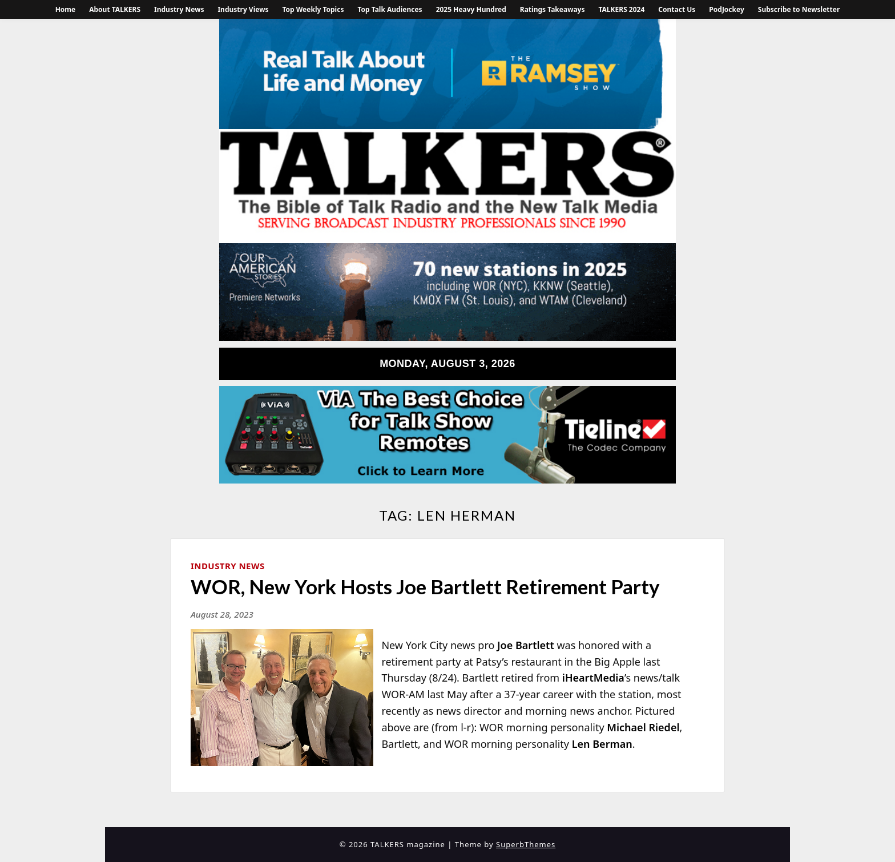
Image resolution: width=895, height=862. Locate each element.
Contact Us (676, 9)
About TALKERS (114, 9)
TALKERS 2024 (621, 9)
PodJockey (726, 9)
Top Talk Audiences (389, 9)
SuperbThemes (525, 844)
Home (65, 9)
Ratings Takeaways (552, 9)
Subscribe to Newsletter (799, 9)
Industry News (179, 9)
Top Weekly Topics (313, 9)
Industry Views (242, 9)
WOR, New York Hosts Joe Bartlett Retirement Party (425, 586)
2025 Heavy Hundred (471, 9)
